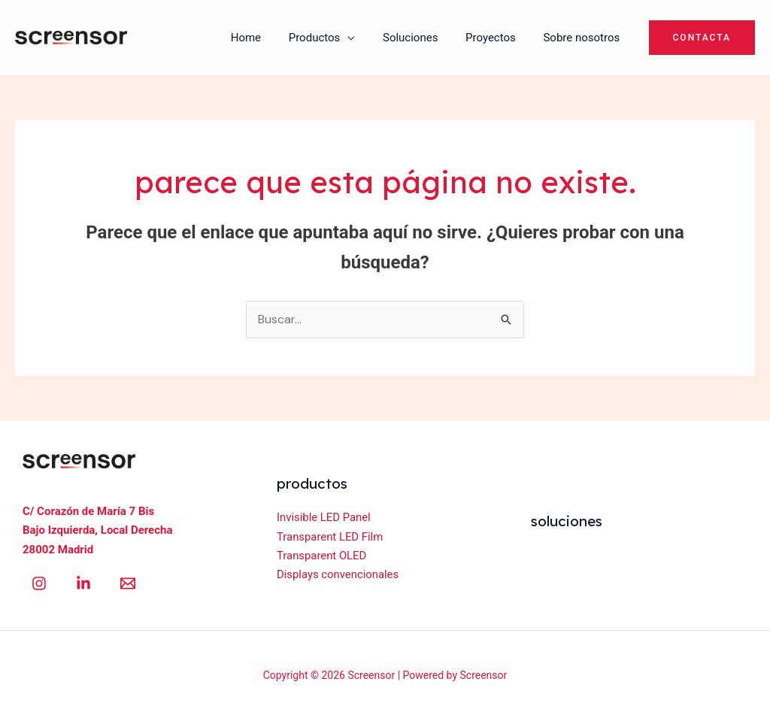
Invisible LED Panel (324, 517)
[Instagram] (39, 583)
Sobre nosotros (584, 37)
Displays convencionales (338, 575)
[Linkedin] (83, 583)
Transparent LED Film (330, 537)
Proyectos (498, 37)
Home (268, 37)
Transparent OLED (322, 555)
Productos (332, 37)
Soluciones (423, 37)
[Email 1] (127, 583)
